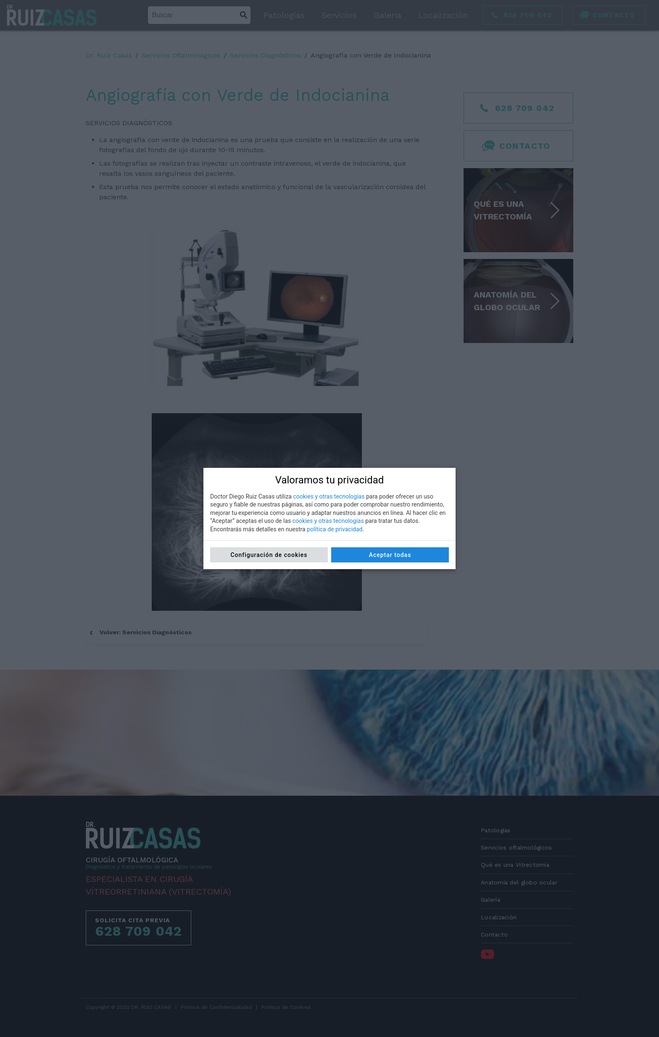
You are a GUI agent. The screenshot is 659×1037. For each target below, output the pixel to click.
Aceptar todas (390, 554)
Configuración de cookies (268, 554)
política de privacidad (334, 529)
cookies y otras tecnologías (328, 496)
